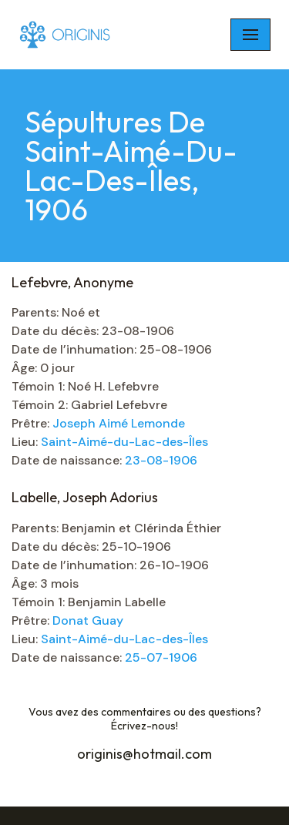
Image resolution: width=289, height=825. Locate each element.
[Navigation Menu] (250, 34)
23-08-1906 (161, 460)
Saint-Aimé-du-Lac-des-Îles (124, 442)
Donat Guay (87, 620)
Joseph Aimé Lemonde (118, 423)
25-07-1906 (161, 657)
